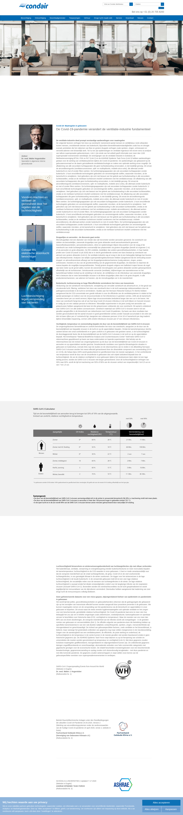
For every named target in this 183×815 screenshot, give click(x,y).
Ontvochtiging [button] (40, 18)
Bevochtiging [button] (26, 18)
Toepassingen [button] (74, 18)
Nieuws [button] (140, 18)
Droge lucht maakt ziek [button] (103, 18)
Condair (33, 6)
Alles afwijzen (152, 809)
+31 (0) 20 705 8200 (153, 12)
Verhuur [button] (87, 18)
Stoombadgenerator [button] (57, 18)
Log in (161, 8)
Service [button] (119, 18)
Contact (150, 18)
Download (130, 18)
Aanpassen (171, 809)
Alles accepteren (161, 802)
